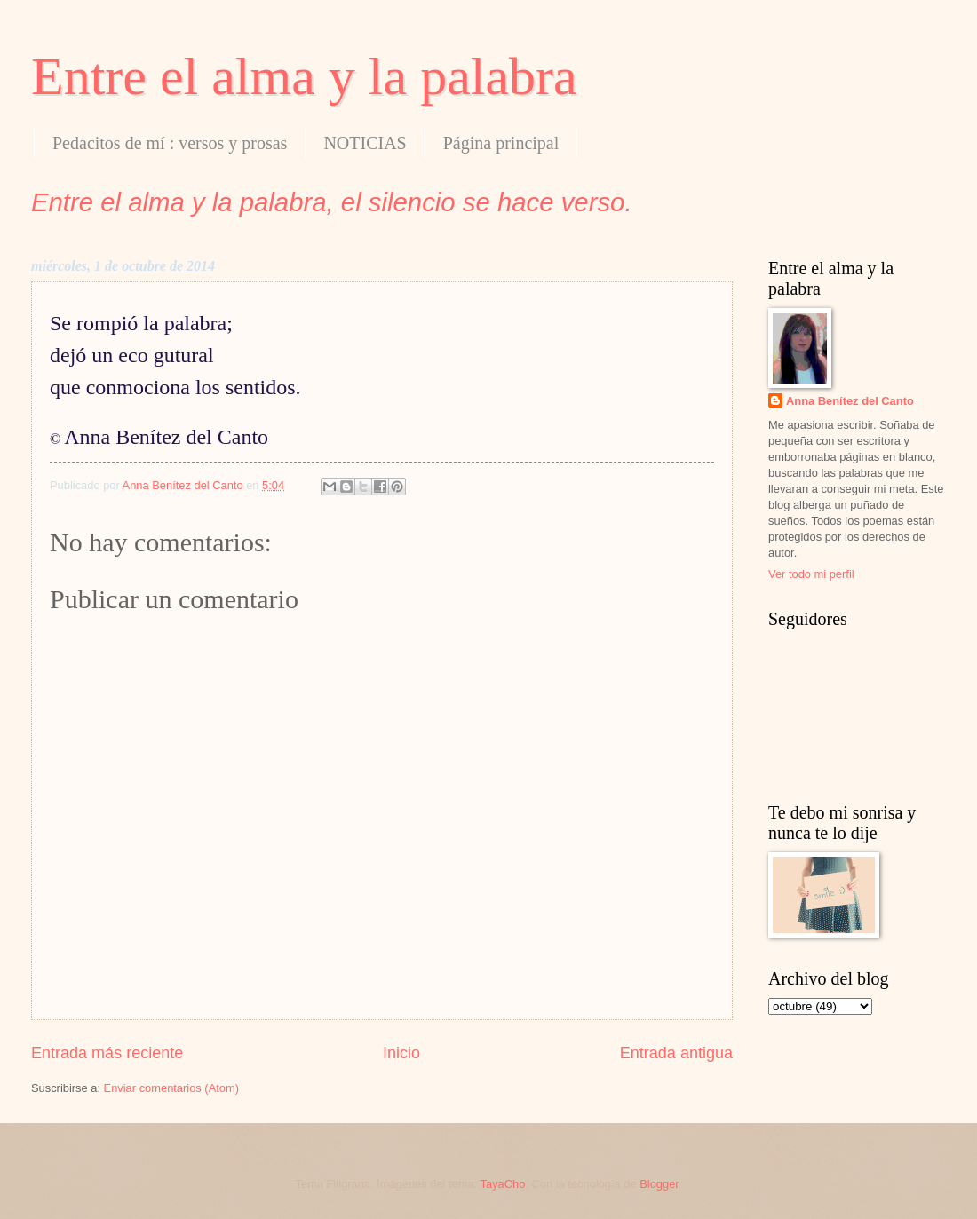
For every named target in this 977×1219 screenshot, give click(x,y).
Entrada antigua (676, 1053)
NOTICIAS (364, 143)
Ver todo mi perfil (811, 574)
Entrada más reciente (107, 1053)
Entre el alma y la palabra (304, 76)
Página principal (501, 143)
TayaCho (503, 1184)
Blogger (659, 1184)
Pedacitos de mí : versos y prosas (169, 143)
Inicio (401, 1053)
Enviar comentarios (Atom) (171, 1088)
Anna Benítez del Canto (850, 401)
